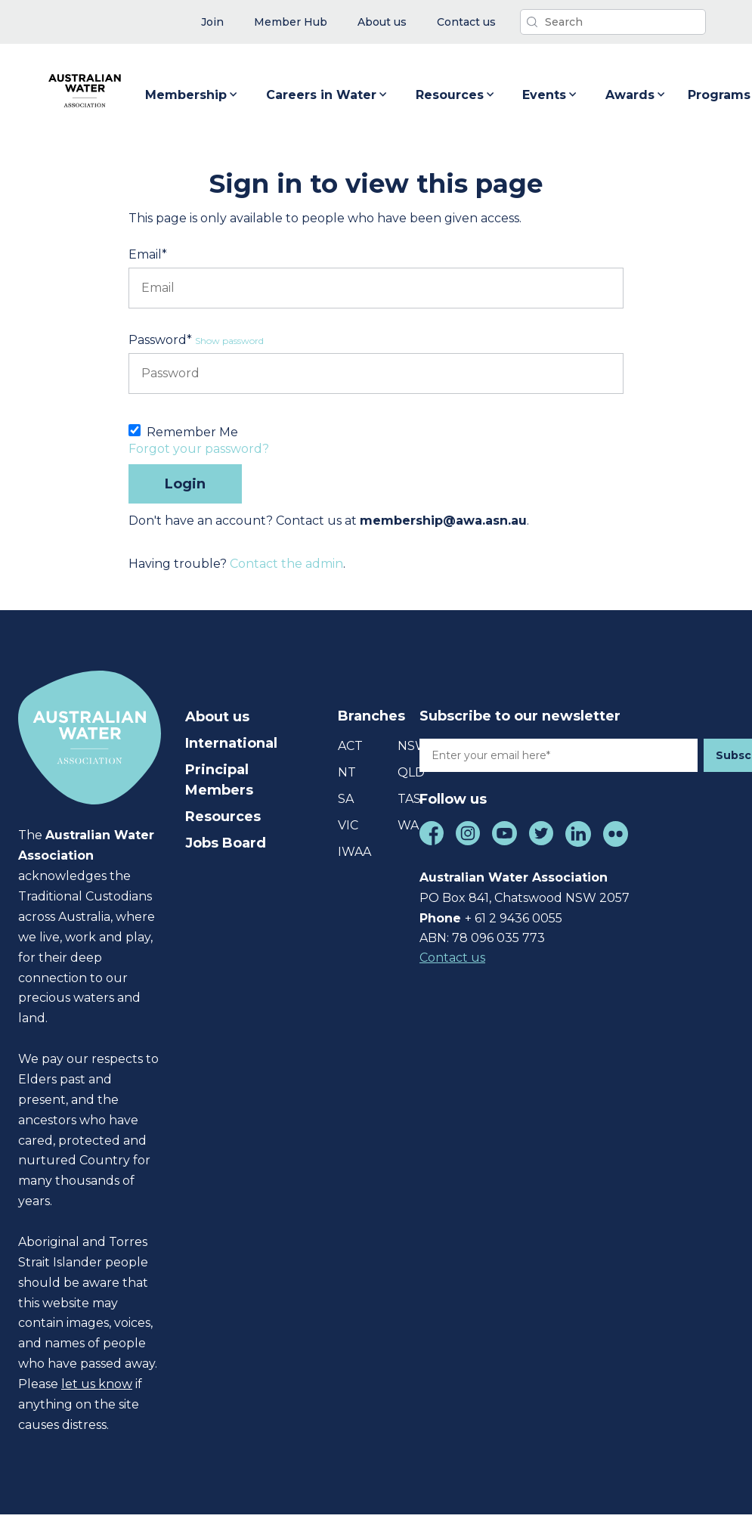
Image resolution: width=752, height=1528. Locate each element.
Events (550, 95)
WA (408, 825)
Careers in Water (327, 95)
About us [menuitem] (217, 716)
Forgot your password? (198, 449)
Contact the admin (286, 563)
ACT (350, 746)
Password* (160, 340)
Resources (456, 95)
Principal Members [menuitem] (219, 779)
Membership (192, 95)
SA (346, 799)
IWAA (354, 852)
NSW (413, 746)
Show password (229, 340)
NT (347, 772)
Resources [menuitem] (223, 816)
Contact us (452, 957)
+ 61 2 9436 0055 (513, 918)
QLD (411, 772)
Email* (147, 254)
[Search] (613, 22)
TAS (409, 799)
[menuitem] (212, 22)
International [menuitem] (231, 743)
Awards (636, 95)
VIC (348, 825)
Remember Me (192, 432)
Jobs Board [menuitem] (225, 843)
